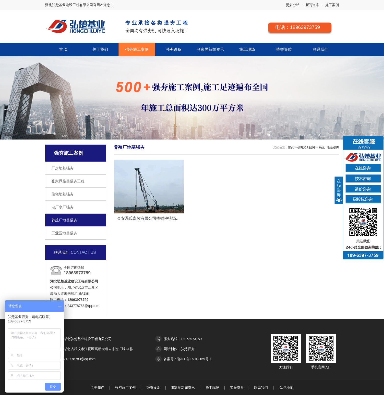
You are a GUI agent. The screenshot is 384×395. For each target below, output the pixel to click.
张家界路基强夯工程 (67, 181)
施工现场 (247, 49)
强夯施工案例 (137, 49)
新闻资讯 (312, 5)
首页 (291, 147)
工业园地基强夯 (64, 233)
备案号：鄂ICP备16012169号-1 (188, 359)
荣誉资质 (284, 49)
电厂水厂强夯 (62, 207)
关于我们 (100, 49)
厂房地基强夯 (62, 168)
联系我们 (320, 49)
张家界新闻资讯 (210, 49)
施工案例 (332, 5)
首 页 (63, 49)
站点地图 (286, 388)
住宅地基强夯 (62, 194)
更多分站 (293, 5)
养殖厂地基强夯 (64, 220)
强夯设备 (173, 49)
